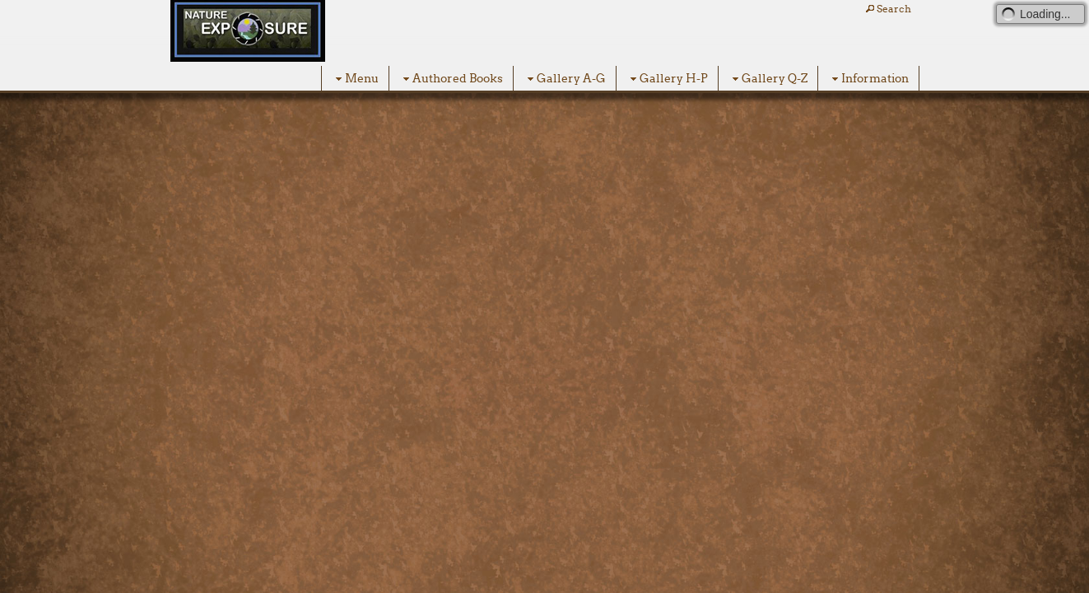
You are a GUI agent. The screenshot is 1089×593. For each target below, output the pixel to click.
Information (868, 79)
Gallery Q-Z (767, 79)
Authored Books (451, 79)
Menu (355, 79)
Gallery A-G (565, 79)
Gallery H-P (667, 79)
